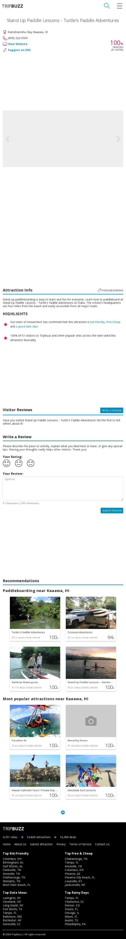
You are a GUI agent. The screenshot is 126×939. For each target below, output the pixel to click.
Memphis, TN (11, 881)
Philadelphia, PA (75, 924)
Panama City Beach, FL (80, 877)
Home (7, 844)
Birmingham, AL (13, 862)
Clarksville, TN (12, 870)
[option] (63, 138)
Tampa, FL (72, 862)
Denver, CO (72, 905)
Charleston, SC (74, 901)
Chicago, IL (72, 913)
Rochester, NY (12, 920)
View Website (17, 44)
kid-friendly (97, 322)
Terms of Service (80, 844)
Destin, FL (71, 909)
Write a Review (111, 410)
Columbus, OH (12, 859)
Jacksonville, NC (75, 885)
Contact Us (102, 844)
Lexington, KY (12, 898)
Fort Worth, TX (12, 909)
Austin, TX (71, 920)
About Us (20, 844)
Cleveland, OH (12, 901)
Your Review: (13, 473)
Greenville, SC (12, 924)
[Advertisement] (63, 80)
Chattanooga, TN (14, 877)
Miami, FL (71, 916)
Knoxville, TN (11, 873)
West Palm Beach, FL (17, 885)
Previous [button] (7, 138)
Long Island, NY (13, 905)
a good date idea (27, 326)
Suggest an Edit (19, 50)
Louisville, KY (73, 881)
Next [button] (118, 138)
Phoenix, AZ (73, 873)
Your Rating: (12, 457)
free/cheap (113, 322)
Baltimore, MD (12, 916)
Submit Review (112, 510)
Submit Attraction (41, 844)
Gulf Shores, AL (13, 866)
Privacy (61, 844)
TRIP (12, 6)
